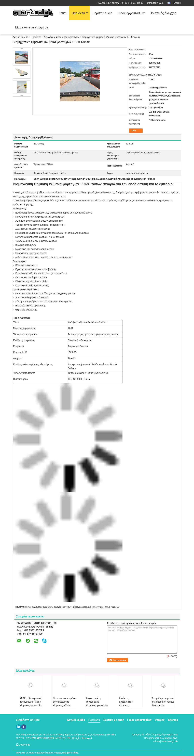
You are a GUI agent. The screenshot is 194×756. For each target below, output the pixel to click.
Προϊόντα (78, 13)
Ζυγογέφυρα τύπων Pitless (66, 607)
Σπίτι (63, 13)
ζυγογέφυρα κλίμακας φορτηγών (61, 37)
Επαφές (159, 719)
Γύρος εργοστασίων (131, 13)
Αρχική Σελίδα (20, 37)
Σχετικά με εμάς (113, 719)
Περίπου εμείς (102, 13)
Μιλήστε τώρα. (155, 3)
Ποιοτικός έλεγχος (163, 13)
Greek (177, 3)
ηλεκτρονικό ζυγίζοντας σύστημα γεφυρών (99, 607)
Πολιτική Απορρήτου (27, 734)
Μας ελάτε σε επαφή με (31, 27)
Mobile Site (23, 744)
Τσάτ (133, 130)
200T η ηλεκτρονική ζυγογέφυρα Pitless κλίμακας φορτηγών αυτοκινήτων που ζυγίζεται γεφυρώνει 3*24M (31, 707)
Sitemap (173, 719)
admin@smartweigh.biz (165, 741)
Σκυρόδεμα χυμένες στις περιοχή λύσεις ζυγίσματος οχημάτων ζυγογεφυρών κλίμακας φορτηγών (163, 707)
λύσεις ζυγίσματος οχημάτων (38, 607)
